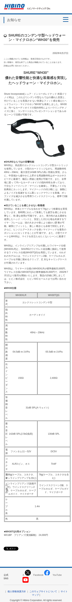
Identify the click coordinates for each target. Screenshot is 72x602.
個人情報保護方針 (16, 591)
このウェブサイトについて (43, 591)
